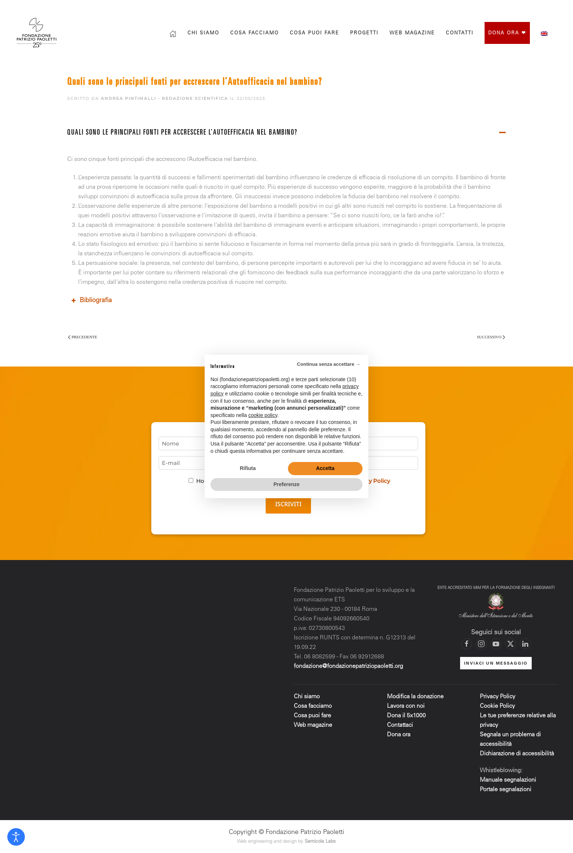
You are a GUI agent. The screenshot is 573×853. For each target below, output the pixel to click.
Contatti (460, 33)
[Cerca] (467, 8)
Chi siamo (203, 33)
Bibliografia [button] (91, 300)
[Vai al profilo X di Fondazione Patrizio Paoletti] (527, 8)
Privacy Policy (497, 697)
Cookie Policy (497, 706)
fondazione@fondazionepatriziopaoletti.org (348, 666)
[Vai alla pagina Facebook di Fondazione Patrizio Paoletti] (498, 8)
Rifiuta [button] (248, 468)
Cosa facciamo (254, 33)
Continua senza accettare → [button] (328, 364)
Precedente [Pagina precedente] (82, 337)
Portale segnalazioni (505, 790)
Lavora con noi (406, 706)
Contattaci (400, 725)
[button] (286, 133)
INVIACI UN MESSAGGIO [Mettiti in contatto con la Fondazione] (496, 664)
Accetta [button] (325, 468)
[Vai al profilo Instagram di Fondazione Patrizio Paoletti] (512, 8)
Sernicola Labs (320, 841)
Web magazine (313, 725)
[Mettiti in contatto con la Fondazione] (556, 8)
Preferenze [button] (286, 484)
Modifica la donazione (415, 697)
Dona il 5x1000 (407, 716)
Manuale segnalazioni (508, 780)
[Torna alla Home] (37, 32)
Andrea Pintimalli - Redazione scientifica (164, 98)
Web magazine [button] (412, 33)
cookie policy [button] (262, 415)
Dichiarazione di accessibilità (517, 754)
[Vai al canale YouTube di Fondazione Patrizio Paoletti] (541, 8)
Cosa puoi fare (314, 33)
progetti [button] (364, 33)
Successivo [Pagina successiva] (491, 337)
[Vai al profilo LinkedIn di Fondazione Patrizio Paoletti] (525, 643)
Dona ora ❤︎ (507, 33)
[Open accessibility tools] (16, 837)
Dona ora (398, 735)
